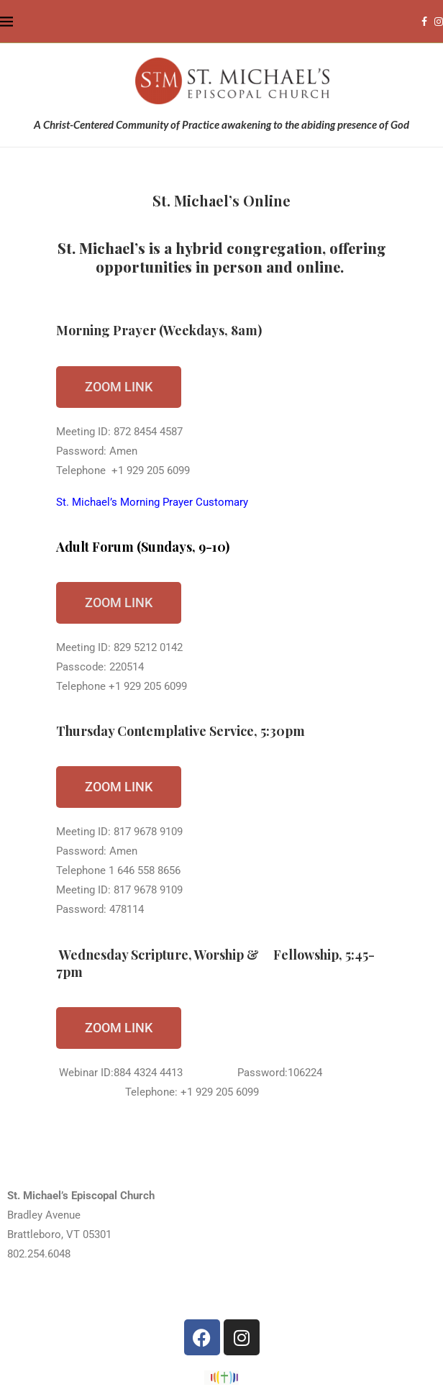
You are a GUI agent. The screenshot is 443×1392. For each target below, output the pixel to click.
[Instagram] (438, 21)
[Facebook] (424, 21)
